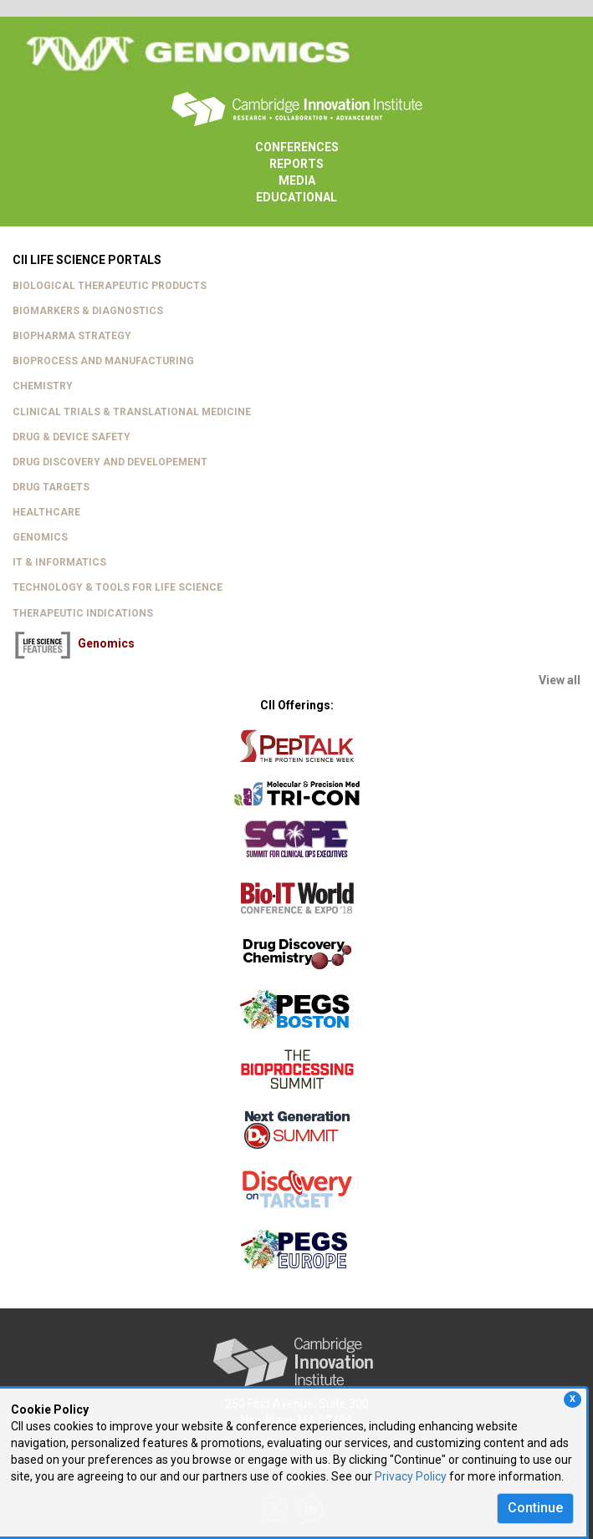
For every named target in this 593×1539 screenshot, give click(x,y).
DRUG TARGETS (51, 487)
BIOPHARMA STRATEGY (72, 336)
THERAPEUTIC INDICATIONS (83, 613)
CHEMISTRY (43, 386)
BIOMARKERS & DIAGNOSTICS (88, 311)
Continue (535, 1508)
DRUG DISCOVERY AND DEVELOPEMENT (110, 462)
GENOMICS (40, 537)
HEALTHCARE (46, 512)
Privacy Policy (411, 1476)
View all (559, 680)
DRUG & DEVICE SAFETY (71, 437)
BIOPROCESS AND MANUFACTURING (103, 361)
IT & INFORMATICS (59, 562)
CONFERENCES (297, 147)
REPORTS (296, 163)
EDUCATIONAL (296, 197)
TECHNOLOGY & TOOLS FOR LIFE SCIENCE (117, 587)
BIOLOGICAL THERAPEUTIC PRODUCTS (110, 286)
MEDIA (297, 180)
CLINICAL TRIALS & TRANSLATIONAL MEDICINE (132, 412)
